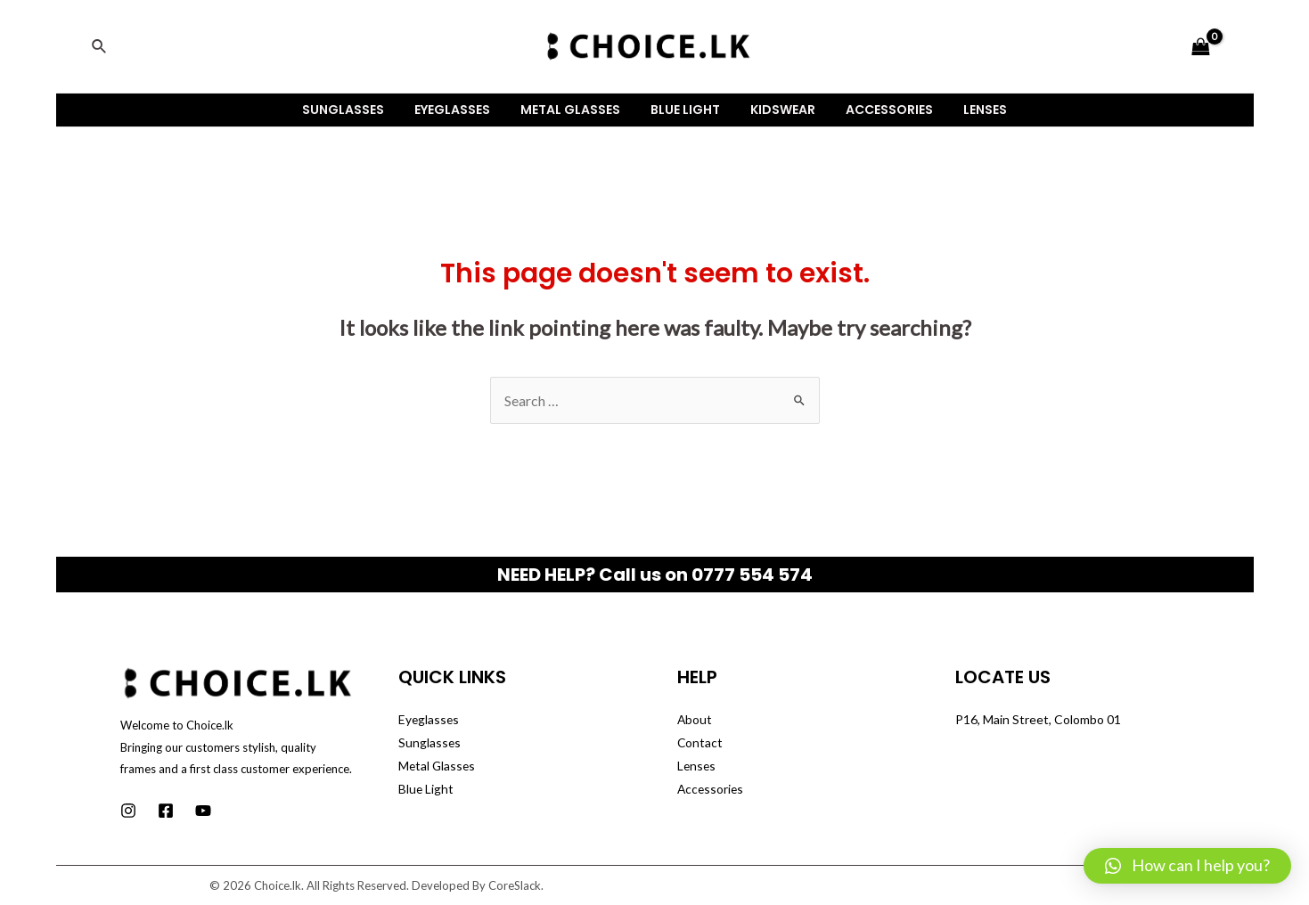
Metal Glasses (576, 109)
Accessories (878, 109)
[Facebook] (166, 811)
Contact (700, 742)
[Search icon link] (100, 47)
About (695, 719)
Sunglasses (359, 109)
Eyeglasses (463, 109)
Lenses (969, 109)
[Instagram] (128, 811)
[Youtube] (203, 811)
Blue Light (685, 109)
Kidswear (777, 109)
